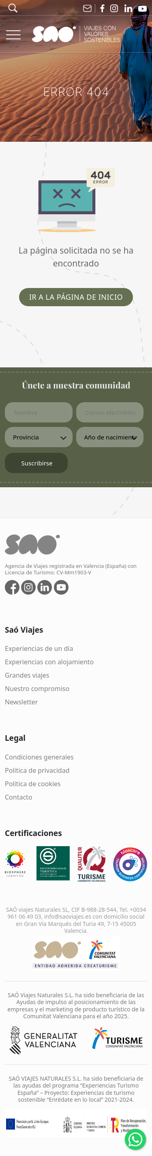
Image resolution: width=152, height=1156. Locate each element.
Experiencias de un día (39, 648)
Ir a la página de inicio (76, 297)
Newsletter (21, 701)
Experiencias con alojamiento (49, 661)
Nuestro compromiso (37, 688)
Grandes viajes (27, 675)
